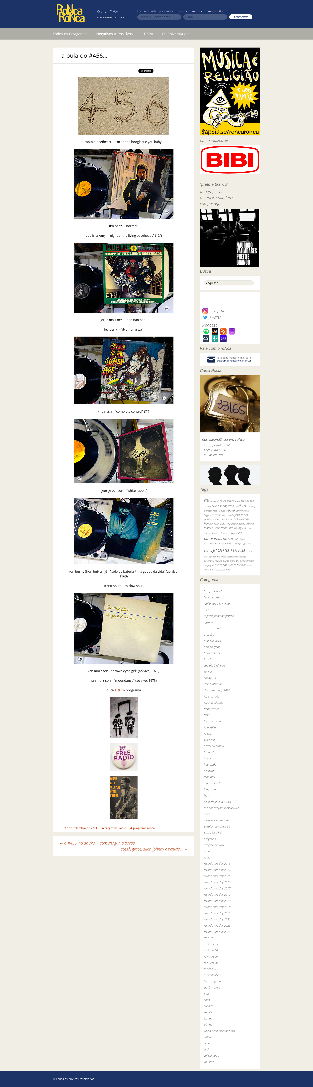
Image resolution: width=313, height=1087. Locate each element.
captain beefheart (214, 665)
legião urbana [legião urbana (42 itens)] (246, 523)
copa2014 (210, 678)
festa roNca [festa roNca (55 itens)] (241, 515)
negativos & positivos (216, 820)
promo (208, 851)
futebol (208, 733)
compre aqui (210, 203)
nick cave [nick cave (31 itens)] (246, 528)
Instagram (214, 310)
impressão (210, 764)
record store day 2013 (217, 863)
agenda (208, 622)
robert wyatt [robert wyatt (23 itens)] (232, 556)
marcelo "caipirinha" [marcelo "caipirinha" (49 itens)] (216, 528)
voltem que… (211, 1055)
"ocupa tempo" (213, 591)
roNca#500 (211, 956)
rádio (122, 828)
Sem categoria (212, 981)
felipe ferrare (211, 709)
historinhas (210, 752)
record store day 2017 (217, 888)
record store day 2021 (217, 913)
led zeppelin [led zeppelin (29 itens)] (232, 523)
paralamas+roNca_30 (217, 826)
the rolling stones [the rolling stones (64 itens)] (225, 565)
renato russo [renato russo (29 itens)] (219, 556)
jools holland (212, 783)
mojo (207, 814)
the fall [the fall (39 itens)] (250, 560)
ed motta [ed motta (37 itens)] (216, 515)
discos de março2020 (217, 690)
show (207, 1000)
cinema (208, 672)
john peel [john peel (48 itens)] (219, 523)
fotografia (210, 727)
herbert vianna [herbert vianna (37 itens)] (225, 519)
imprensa (209, 758)
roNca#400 (211, 950)
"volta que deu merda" (217, 603)
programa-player (214, 845)
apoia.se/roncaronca (110, 17)
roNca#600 (211, 963)
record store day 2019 (217, 901)
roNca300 (210, 969)
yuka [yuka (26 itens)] (228, 569)
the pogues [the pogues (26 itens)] (209, 565)
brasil (207, 659)
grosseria (209, 740)
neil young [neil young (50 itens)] (235, 528)
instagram (210, 771)
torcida (208, 1018)
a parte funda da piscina (219, 616)
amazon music (213, 628)
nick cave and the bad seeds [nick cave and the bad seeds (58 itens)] (220, 533)
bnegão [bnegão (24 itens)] (230, 500)
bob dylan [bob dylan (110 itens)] (242, 500)
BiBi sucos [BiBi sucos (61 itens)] (210, 500)
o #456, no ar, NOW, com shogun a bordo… (98, 843)
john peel (209, 777)
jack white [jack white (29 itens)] (239, 519)
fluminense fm (212, 721)
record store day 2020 (217, 907)
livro (206, 795)
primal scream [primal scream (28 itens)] (232, 543)
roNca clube (211, 944)
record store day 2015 (217, 876)
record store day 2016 (217, 882)
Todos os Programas (70, 33)
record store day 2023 (217, 925)
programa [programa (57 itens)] (245, 543)
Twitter (211, 317)
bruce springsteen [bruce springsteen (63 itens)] (223, 506)
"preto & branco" (214, 597)
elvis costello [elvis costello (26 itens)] (228, 515)
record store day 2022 (217, 919)
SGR (206, 994)
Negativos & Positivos (114, 33)
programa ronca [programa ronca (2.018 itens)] (224, 550)
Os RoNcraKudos (176, 33)
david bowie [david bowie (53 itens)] (235, 510)
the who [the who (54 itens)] (242, 565)
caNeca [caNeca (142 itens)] (240, 505)
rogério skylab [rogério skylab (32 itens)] (222, 560)
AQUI (118, 690)
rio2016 (209, 938)
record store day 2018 (217, 894)
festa (207, 715)
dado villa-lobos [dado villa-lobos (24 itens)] (219, 510)
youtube (209, 1062)
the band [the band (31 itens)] (241, 560)
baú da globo (212, 647)
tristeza (208, 1024)
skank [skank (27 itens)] (232, 560)
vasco (207, 1037)
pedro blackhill (212, 833)
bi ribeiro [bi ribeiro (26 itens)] (221, 500)
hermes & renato (214, 746)
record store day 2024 (217, 932)
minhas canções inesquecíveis (221, 808)
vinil (206, 1049)
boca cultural (212, 653)
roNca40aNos (212, 975)
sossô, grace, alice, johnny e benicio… (154, 849)
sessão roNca (212, 987)
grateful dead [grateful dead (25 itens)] (210, 519)
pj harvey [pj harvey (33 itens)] (219, 543)
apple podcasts (213, 641)
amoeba (209, 634)
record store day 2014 (217, 870)
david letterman (213, 684)
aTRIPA (147, 33)
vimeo (207, 1043)
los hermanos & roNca (217, 802)
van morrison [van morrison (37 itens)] (217, 569)
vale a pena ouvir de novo (219, 1031)
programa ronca (144, 828)
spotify (208, 1012)
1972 (207, 610)
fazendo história (213, 702)
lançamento (211, 789)
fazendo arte (211, 696)
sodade (208, 1006)
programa (111, 828)
